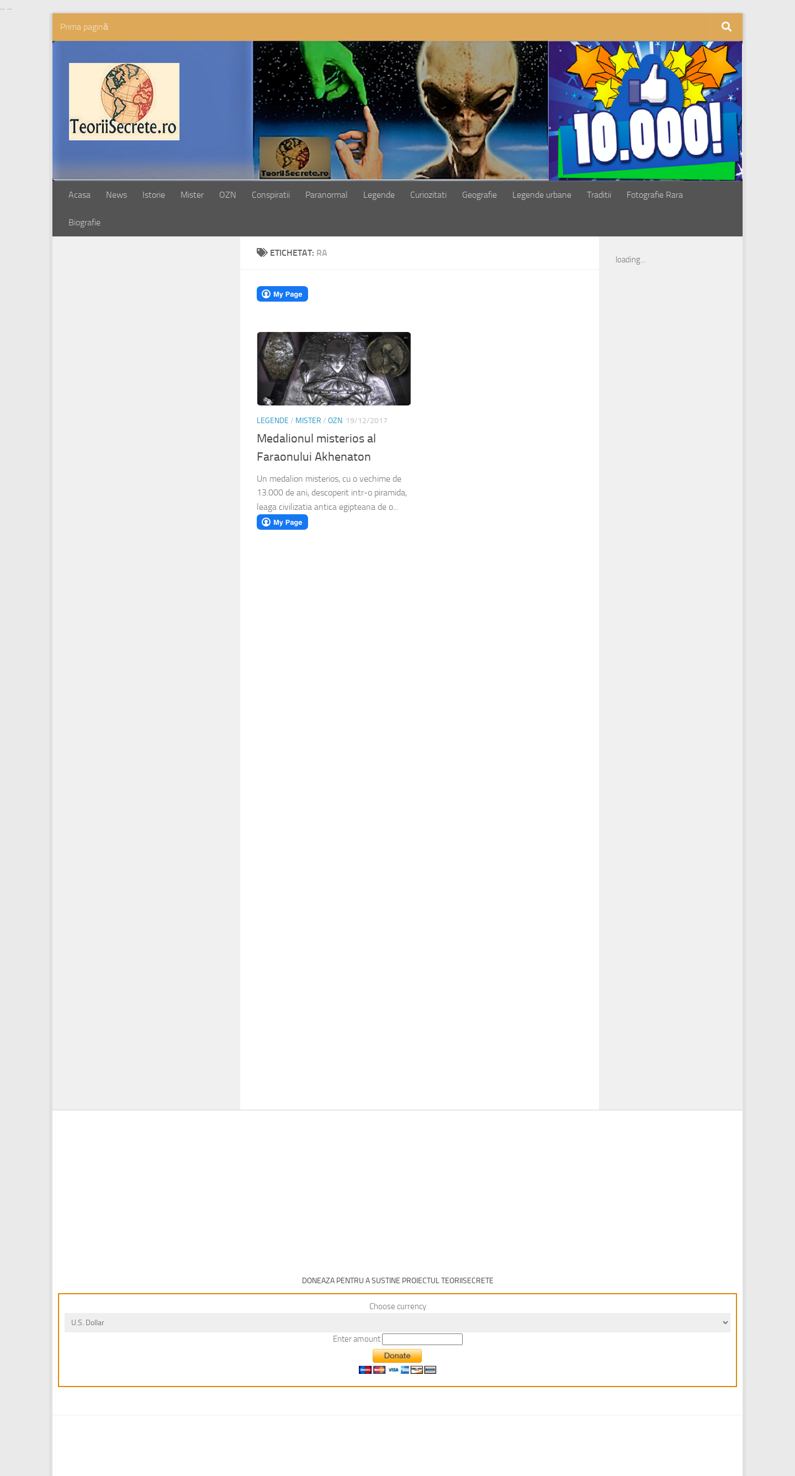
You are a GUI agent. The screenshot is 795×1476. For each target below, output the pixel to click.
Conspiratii (271, 194)
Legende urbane (541, 194)
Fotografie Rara (655, 194)
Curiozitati (428, 194)
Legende (379, 194)
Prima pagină (84, 27)
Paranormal (326, 194)
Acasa (79, 194)
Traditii (599, 194)
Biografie (84, 222)
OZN (227, 194)
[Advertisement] (158, 425)
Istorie (153, 194)
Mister (192, 194)
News (116, 194)
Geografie (479, 194)
